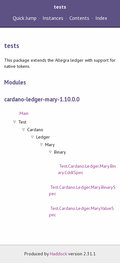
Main (24, 113)
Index (101, 18)
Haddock (58, 254)
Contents (79, 18)
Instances (53, 18)
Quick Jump (24, 18)
